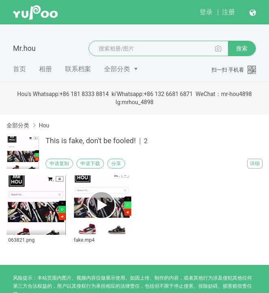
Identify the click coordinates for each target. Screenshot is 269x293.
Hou (44, 125)
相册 (45, 69)
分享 (116, 163)
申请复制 (59, 163)
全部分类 (117, 69)
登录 (206, 12)
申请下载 (90, 163)
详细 (255, 163)
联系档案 (78, 69)
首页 (19, 69)
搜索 (241, 48)
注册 (228, 12)
